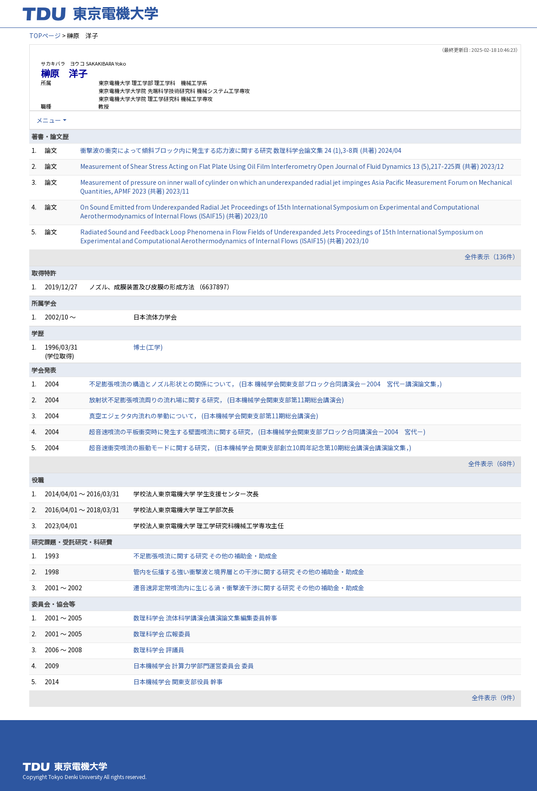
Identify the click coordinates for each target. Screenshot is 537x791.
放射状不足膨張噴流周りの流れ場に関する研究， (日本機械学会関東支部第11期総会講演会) (216, 399)
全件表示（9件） (495, 697)
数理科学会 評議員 (158, 649)
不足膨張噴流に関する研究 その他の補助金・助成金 (205, 555)
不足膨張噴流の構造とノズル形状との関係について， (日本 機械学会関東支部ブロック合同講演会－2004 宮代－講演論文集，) (265, 383)
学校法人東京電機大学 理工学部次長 (183, 509)
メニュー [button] (48, 120)
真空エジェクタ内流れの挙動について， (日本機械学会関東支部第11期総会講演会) (203, 415)
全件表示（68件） (493, 463)
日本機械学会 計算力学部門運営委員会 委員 (193, 665)
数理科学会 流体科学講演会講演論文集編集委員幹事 (205, 617)
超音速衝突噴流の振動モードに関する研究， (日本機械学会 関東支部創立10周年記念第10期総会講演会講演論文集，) (250, 447)
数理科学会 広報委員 (162, 633)
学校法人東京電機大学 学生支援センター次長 (196, 493)
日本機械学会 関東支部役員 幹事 (178, 681)
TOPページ (45, 35)
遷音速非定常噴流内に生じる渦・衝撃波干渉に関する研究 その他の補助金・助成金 (248, 587)
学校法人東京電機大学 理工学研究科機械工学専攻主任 (208, 525)
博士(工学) (148, 347)
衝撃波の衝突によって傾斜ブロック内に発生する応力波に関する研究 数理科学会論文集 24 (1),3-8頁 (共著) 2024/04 (240, 150)
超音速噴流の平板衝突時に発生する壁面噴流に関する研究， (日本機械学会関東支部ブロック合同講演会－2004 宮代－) (257, 431)
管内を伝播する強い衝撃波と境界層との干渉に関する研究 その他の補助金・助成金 (248, 571)
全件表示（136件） (492, 256)
